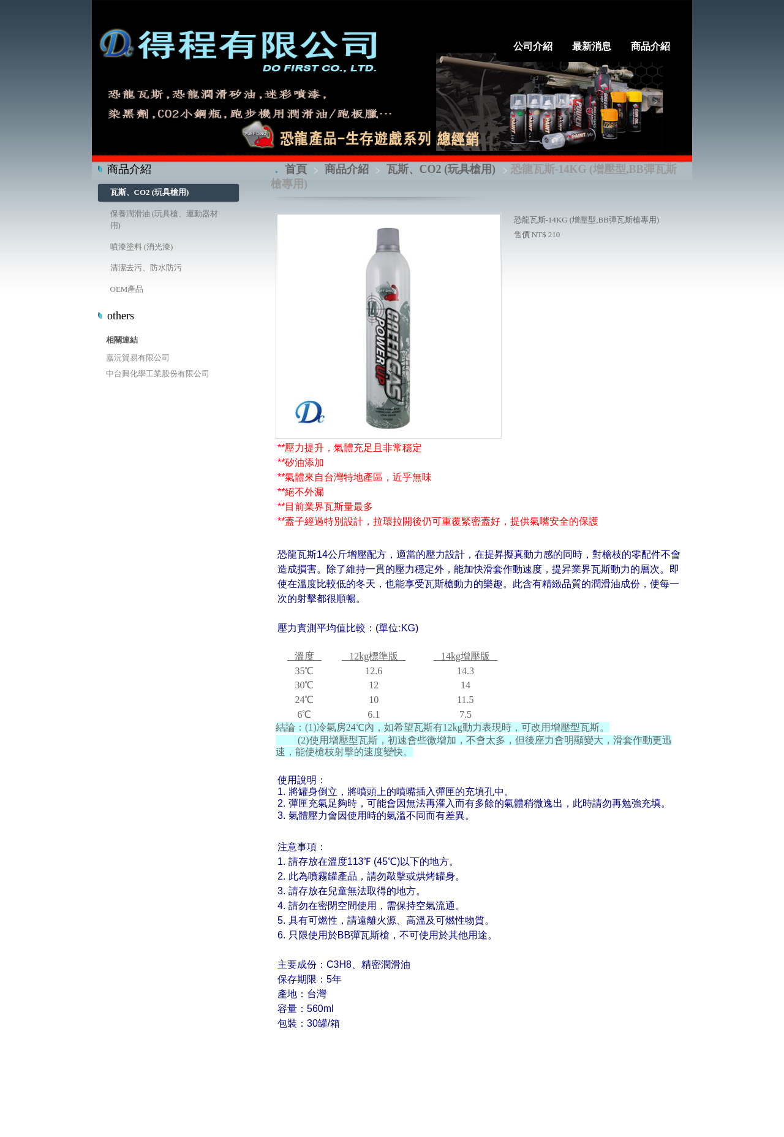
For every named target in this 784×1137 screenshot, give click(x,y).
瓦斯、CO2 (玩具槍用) (149, 192)
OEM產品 (127, 289)
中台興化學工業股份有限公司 (157, 373)
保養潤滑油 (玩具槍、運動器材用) (164, 219)
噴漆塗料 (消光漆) (141, 246)
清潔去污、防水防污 (146, 267)
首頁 (296, 169)
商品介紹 (348, 169)
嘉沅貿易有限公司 (138, 357)
